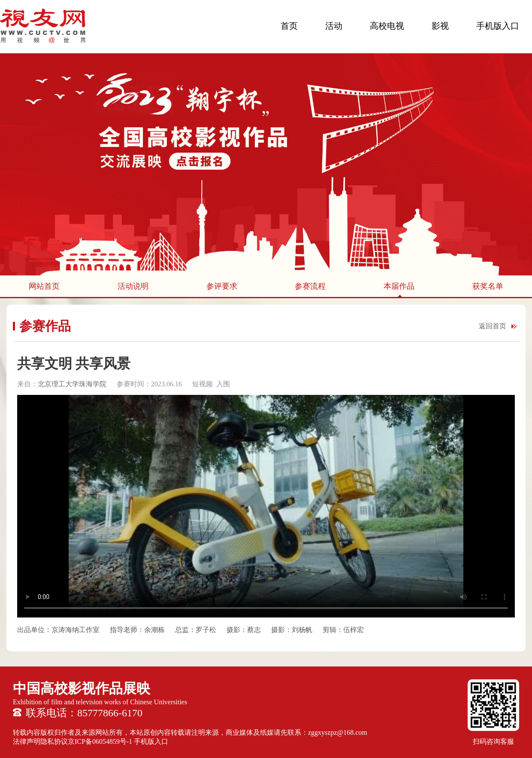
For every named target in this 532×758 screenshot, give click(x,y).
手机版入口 (497, 26)
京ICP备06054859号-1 (100, 741)
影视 (440, 26)
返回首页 (492, 326)
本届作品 (399, 286)
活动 (333, 26)
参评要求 (221, 286)
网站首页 (44, 286)
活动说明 (133, 286)
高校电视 (387, 26)
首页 (289, 26)
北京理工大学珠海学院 (73, 384)
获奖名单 (487, 286)
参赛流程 (310, 286)
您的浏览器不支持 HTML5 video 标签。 (266, 506)
